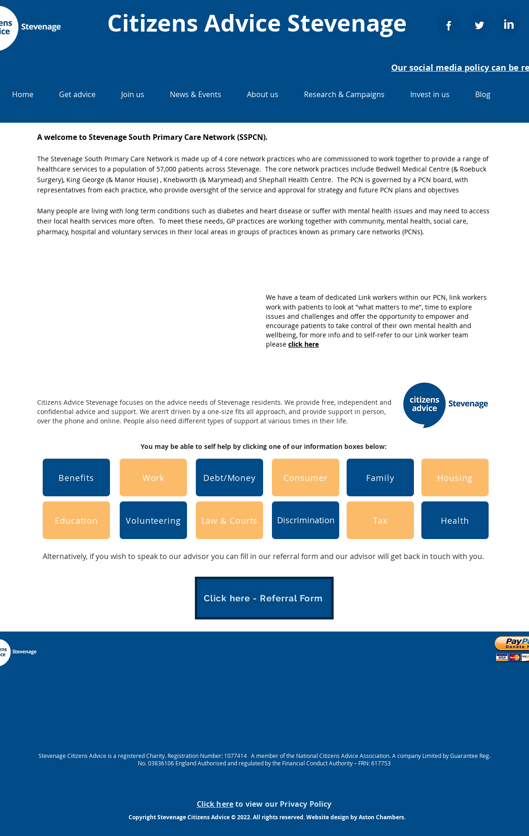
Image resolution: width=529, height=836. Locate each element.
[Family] (380, 477)
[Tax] (380, 520)
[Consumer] (305, 477)
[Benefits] (76, 477)
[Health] (455, 520)
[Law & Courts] (229, 520)
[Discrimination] (305, 520)
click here (303, 344)
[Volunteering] (153, 520)
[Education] (76, 520)
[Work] (153, 477)
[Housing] (455, 477)
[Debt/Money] (229, 477)
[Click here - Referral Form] (264, 598)
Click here (215, 804)
